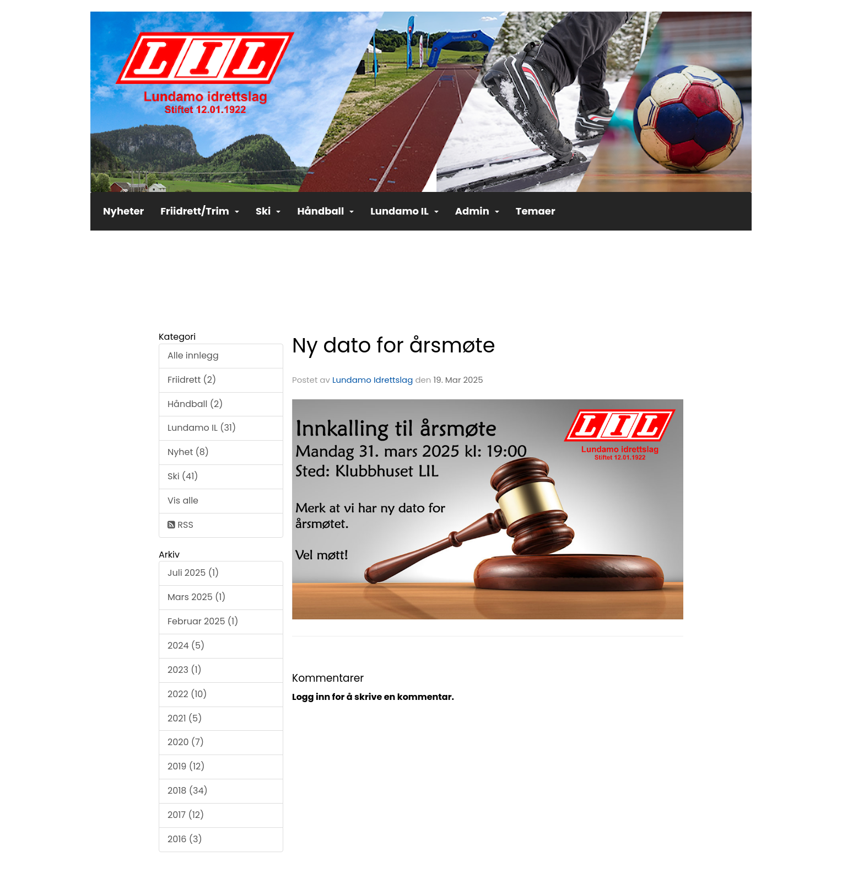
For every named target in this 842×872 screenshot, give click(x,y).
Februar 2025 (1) (203, 621)
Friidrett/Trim (199, 211)
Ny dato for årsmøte (393, 345)
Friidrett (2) (192, 379)
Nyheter (123, 211)
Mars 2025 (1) (197, 597)
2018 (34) (188, 790)
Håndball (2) (195, 404)
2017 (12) (186, 815)
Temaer (535, 211)
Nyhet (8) (188, 452)
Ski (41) (183, 476)
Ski (268, 211)
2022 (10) (187, 694)
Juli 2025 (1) (193, 572)
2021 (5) (185, 718)
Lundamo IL (404, 211)
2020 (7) (186, 742)
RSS (180, 524)
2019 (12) (186, 766)
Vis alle (183, 500)
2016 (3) (185, 839)
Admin (477, 211)
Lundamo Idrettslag (372, 380)
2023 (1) (185, 670)
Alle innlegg (193, 355)
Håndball (325, 211)
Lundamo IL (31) (202, 427)
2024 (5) (186, 645)
